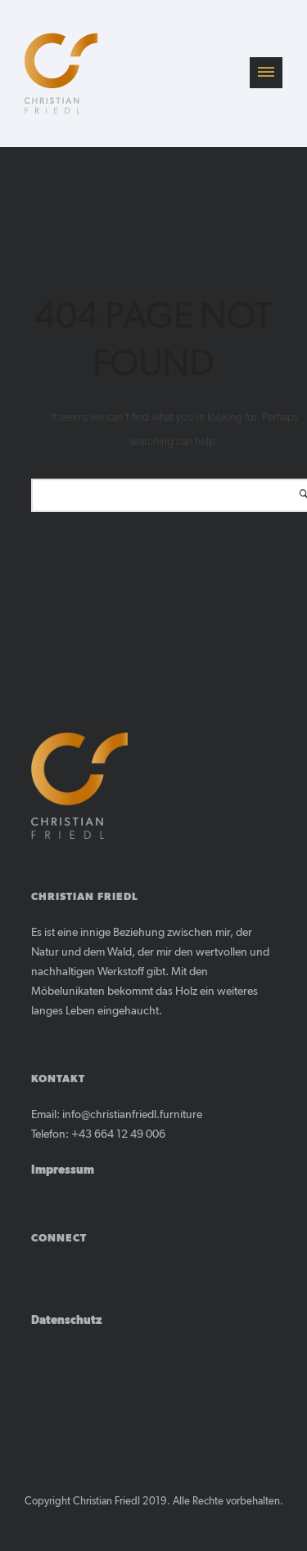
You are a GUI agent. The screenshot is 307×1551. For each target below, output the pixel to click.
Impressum (62, 1170)
